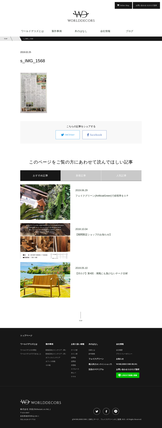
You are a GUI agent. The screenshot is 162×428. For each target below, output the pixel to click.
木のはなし (81, 31)
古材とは (92, 350)
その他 (48, 365)
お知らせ (120, 359)
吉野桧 (73, 358)
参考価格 (92, 354)
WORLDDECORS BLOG (126, 364)
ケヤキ (73, 377)
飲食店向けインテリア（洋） (56, 354)
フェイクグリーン (96, 359)
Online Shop (124, 5)
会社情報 (105, 31)
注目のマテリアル (96, 369)
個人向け (100, 364)
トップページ (26, 336)
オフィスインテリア (53, 358)
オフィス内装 (50, 361)
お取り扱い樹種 (77, 344)
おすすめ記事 (40, 175)
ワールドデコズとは (32, 31)
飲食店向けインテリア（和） (56, 350)
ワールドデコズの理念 (28, 350)
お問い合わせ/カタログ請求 (146, 5)
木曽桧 (73, 365)
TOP (80, 320)
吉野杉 (73, 361)
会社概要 (119, 350)
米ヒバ (73, 373)
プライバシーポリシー (124, 354)
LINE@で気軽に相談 (127, 375)
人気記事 (121, 175)
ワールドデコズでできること (30, 354)
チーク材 (74, 350)
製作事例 (57, 31)
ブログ (129, 31)
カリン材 (74, 354)
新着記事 (81, 175)
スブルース (75, 369)
